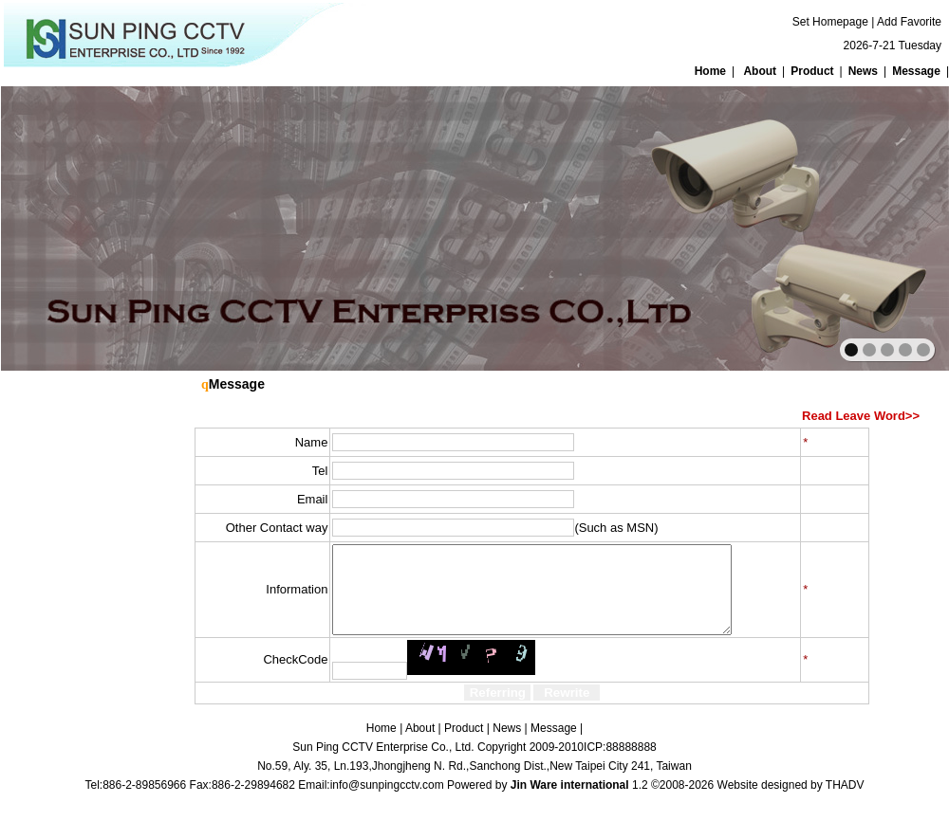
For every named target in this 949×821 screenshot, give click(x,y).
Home (710, 71)
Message (916, 71)
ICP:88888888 (620, 764)
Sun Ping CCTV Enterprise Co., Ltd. (383, 764)
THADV (845, 802)
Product (812, 71)
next (893, 226)
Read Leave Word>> (861, 416)
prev (56, 226)
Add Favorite (909, 21)
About (759, 71)
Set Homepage (830, 21)
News (863, 71)
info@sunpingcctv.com (387, 802)
